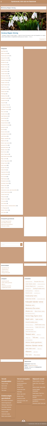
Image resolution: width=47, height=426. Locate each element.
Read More (42, 39)
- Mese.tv (3, 284)
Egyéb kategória (4, 84)
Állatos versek (4, 53)
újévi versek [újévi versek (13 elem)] (36, 351)
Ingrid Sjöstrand (4, 116)
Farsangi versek (4, 89)
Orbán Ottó (3, 169)
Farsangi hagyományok (6, 221)
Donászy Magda (43, 11)
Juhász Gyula (4, 120)
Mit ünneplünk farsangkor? (7, 400)
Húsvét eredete (5, 411)
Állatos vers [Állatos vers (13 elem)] (39, 348)
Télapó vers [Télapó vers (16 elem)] (28, 337)
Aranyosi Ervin (4, 58)
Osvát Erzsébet (4, 174)
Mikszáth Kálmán (5, 147)
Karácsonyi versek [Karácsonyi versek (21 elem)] (30, 298)
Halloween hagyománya (7, 405)
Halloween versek (5, 109)
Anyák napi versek (5, 55)
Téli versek (3, 201)
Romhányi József (5, 183)
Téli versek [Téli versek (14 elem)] (42, 337)
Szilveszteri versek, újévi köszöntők (8, 190)
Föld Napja (3, 93)
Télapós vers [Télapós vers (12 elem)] (39, 334)
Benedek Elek (4, 64)
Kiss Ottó (3, 129)
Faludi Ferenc (4, 87)
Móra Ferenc (4, 151)
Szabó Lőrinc (4, 185)
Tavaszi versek (4, 198)
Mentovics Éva (4, 145)
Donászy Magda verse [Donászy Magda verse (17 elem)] (31, 286)
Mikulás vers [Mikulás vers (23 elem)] (29, 311)
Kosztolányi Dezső (5, 134)
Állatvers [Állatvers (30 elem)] (29, 351)
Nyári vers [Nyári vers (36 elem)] (29, 319)
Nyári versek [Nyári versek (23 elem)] (39, 319)
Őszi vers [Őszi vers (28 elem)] (29, 355)
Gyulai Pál (3, 102)
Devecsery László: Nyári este (39, 403)
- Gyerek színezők (5, 281)
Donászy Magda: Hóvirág (9, 33)
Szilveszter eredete (5, 226)
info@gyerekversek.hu (33, 365)
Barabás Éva (4, 62)
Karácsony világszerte (6, 409)
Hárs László (3, 111)
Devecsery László (5, 78)
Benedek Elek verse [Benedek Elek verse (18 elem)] (39, 281)
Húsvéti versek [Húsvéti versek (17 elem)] (29, 292)
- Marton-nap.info (5, 271)
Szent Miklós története (6, 222)
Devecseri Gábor (4, 75)
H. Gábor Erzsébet (5, 107)
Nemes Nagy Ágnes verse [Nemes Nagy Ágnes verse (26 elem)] (34, 316)
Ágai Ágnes (3, 51)
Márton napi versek (5, 143)
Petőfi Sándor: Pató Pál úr (38, 393)
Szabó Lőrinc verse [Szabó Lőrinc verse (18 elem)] (39, 327)
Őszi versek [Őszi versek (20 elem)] (37, 355)
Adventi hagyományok (6, 402)
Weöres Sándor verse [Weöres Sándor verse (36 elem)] (34, 345)
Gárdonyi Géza (4, 96)
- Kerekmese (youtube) (6, 285)
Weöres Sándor (4, 210)
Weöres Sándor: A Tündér (38, 381)
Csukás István (4, 73)
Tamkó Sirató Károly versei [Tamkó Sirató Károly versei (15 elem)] (31, 331)
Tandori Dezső (4, 194)
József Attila (3, 118)
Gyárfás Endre (4, 100)
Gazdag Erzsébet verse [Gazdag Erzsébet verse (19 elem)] (39, 288)
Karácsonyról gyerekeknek (7, 224)
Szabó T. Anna (4, 187)
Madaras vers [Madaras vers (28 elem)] (30, 305)
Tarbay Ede (3, 196)
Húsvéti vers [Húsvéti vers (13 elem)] (37, 290)
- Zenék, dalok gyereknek (6, 282)
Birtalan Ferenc (4, 66)
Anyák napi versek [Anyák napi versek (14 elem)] (29, 281)
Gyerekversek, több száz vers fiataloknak (23, 1)
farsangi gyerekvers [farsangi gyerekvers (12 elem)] (40, 286)
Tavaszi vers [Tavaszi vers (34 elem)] (30, 334)
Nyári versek (4, 165)
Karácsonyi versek (5, 125)
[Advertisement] (35, 226)
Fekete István (4, 91)
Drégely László (4, 82)
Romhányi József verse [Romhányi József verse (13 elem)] (29, 327)
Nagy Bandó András (5, 156)
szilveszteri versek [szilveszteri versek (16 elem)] (29, 329)
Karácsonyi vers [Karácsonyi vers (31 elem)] (31, 296)
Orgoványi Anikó (4, 172)
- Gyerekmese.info (5, 267)
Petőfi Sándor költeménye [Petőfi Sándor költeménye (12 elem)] (29, 324)
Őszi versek (3, 176)
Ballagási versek (4, 60)
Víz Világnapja (4, 207)
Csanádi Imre (4, 69)
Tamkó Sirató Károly (5, 192)
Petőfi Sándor (4, 178)
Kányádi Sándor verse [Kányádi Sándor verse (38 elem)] (34, 302)
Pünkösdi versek (4, 181)
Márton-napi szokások (6, 416)
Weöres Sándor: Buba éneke (39, 387)
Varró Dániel (3, 203)
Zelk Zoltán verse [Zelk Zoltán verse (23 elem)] (30, 348)
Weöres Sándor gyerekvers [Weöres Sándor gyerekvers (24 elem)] (34, 342)
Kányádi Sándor (4, 122)
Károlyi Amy (3, 127)
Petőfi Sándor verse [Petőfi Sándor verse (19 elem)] (40, 324)
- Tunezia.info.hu (4, 269)
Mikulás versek (4, 149)
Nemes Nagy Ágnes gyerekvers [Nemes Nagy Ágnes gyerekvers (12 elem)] (30, 313)
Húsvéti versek (4, 113)
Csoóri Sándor (4, 71)
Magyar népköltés (5, 138)
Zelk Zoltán (3, 212)
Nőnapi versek (4, 163)
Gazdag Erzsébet (5, 98)
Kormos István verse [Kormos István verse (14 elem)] (41, 298)
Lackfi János (4, 136)
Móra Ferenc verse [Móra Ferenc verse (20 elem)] (39, 311)
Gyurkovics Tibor (4, 105)
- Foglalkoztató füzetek (6, 287)
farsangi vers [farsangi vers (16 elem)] (28, 288)
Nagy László (3, 158)
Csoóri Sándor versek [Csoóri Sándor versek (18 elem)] (31, 284)
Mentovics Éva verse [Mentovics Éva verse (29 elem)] (33, 308)
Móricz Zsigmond (5, 154)
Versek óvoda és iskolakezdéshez (8, 205)
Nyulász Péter (4, 167)
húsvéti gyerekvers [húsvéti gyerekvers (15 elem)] (29, 290)
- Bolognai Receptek (5, 272)
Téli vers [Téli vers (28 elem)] (35, 337)
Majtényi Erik (4, 140)
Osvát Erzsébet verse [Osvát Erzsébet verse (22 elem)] (31, 322)
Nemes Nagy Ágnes (5, 160)
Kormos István (4, 131)
